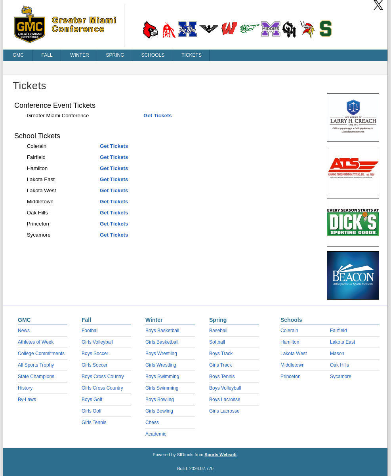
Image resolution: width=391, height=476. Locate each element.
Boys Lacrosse (224, 399)
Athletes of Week (36, 342)
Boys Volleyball (225, 388)
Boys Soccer (95, 353)
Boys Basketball (162, 330)
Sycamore (340, 376)
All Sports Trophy (36, 365)
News (24, 330)
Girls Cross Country (102, 388)
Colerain (289, 330)
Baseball (218, 330)
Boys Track (221, 353)
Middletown (292, 365)
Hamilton (289, 342)
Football (90, 330)
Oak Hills (339, 365)
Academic (155, 434)
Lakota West (293, 353)
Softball (217, 342)
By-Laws (27, 399)
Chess (152, 422)
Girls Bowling (159, 411)
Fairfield (338, 330)
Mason (337, 353)
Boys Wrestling (161, 353)
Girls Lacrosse (224, 411)
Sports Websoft (220, 454)
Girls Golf (91, 411)
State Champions (36, 376)
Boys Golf (92, 399)
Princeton (290, 376)
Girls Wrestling (160, 365)
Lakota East (342, 342)
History (25, 388)
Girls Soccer (94, 365)
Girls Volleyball (97, 342)
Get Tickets (157, 116)
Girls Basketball (161, 342)
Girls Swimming (161, 388)
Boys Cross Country (103, 376)
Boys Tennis (222, 376)
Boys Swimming (162, 376)
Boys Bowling (159, 399)
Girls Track (220, 365)
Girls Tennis (94, 422)
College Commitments (41, 353)
